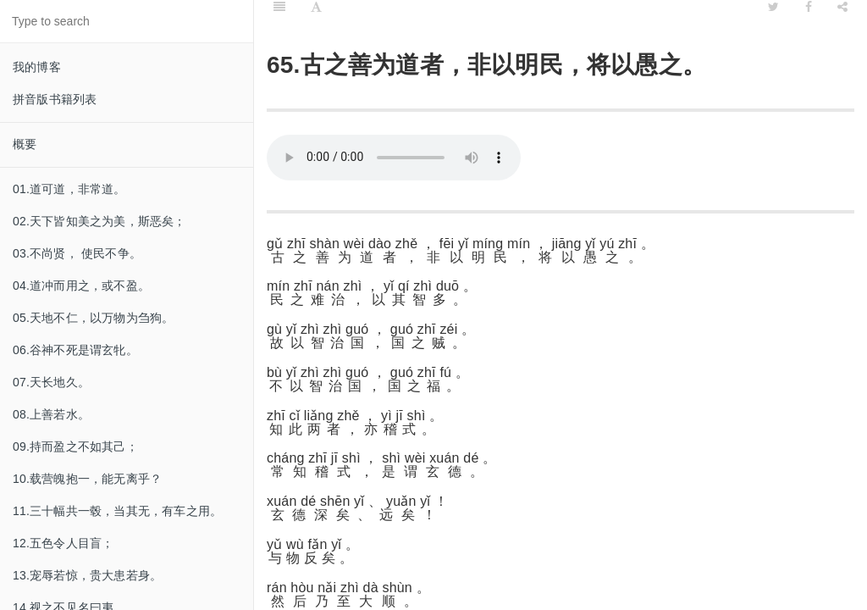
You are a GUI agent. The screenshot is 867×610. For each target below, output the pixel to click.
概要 (24, 144)
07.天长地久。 (51, 382)
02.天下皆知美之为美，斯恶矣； (99, 221)
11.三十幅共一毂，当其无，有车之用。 (117, 511)
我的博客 (37, 67)
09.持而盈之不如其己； (75, 446)
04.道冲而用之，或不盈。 (81, 285)
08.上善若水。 (51, 414)
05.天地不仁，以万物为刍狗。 (93, 317)
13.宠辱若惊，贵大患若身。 (87, 575)
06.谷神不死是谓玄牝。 (75, 350)
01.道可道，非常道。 (69, 189)
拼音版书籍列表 (55, 99)
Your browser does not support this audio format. (394, 157)
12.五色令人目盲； (63, 543)
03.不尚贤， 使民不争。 (77, 253)
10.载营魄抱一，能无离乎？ (87, 478)
